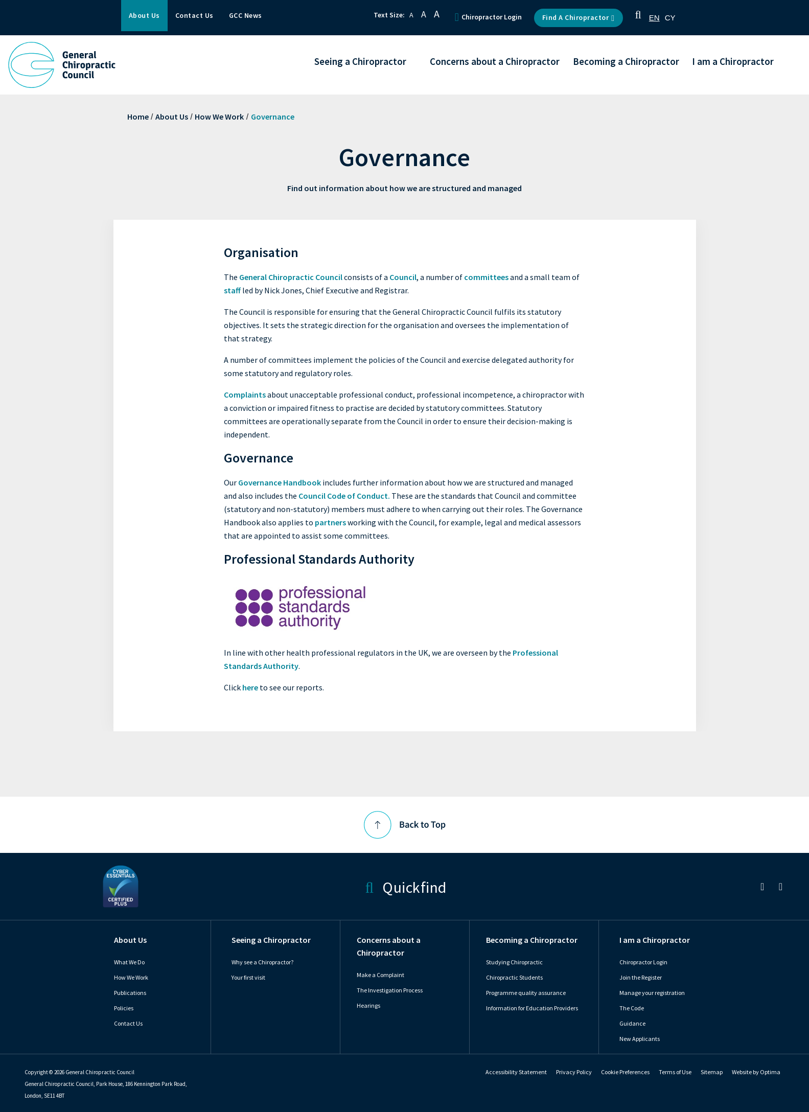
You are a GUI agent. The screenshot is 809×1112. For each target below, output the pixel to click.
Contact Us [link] (128, 1024)
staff (232, 290)
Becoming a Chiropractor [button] (626, 62)
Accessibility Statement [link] (516, 1072)
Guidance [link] (632, 1024)
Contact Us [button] (194, 15)
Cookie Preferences (625, 1072)
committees (486, 277)
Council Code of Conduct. (344, 496)
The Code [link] (631, 1008)
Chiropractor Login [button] (488, 17)
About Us (171, 116)
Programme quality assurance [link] (526, 993)
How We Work (219, 116)
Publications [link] (130, 993)
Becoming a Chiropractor (531, 940)
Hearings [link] (368, 1006)
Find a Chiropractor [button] (578, 17)
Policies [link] (123, 1008)
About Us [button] (144, 15)
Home (138, 116)
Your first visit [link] (248, 978)
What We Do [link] (129, 962)
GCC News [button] (245, 15)
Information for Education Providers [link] (532, 1008)
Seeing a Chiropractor (271, 940)
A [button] (411, 15)
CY (670, 17)
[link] (762, 888)
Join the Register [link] (640, 978)
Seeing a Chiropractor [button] (360, 62)
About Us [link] (130, 940)
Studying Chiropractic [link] (514, 962)
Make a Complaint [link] (380, 975)
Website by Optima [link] (756, 1072)
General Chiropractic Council (290, 277)
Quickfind (405, 886)
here (250, 687)
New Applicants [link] (639, 1039)
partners (330, 522)
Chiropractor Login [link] (643, 962)
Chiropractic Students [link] (514, 978)
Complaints (245, 394)
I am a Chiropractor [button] (733, 62)
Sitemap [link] (712, 1072)
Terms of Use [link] (675, 1072)
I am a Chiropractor (654, 940)
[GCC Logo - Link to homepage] (61, 64)
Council (403, 277)
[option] (670, 18)
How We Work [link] (131, 978)
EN (654, 17)
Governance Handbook (279, 482)
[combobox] (654, 17)
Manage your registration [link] (652, 993)
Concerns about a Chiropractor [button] (495, 62)
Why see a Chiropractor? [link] (262, 962)
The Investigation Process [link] (390, 990)
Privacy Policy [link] (574, 1072)
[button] (638, 17)
